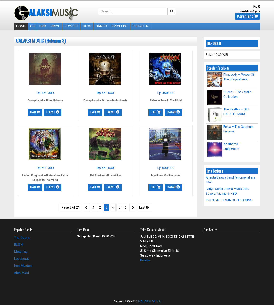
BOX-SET (71, 26)
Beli (35, 112)
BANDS (101, 26)
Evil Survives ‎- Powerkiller (105, 175)
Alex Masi (21, 273)
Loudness (21, 259)
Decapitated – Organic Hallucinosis (105, 100)
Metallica (21, 252)
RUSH (18, 245)
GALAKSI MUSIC (149, 301)
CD (32, 26)
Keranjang (247, 16)
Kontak (145, 260)
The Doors (22, 238)
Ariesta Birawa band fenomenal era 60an (230, 180)
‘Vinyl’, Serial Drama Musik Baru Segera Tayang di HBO (227, 191)
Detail (52, 112)
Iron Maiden (23, 266)
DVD (42, 26)
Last (144, 207)
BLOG (87, 26)
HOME (21, 26)
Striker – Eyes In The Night (166, 100)
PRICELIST (119, 26)
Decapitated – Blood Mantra (45, 100)
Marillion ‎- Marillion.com (165, 175)
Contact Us (141, 26)
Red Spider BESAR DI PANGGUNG (229, 200)
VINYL (55, 26)
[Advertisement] (39, 285)
